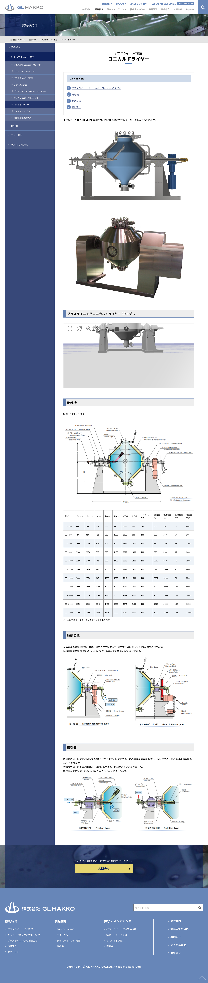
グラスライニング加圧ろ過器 (26, 98)
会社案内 (106, 3)
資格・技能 (13, 951)
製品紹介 (15, 47)
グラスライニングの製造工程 (23, 940)
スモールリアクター (22, 111)
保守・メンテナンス (117, 921)
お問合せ (114, 868)
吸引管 (76, 107)
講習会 (109, 946)
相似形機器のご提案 (22, 118)
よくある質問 (178, 945)
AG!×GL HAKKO (19, 144)
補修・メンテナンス (116, 935)
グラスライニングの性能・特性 (24, 935)
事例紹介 (175, 937)
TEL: (172, 3)
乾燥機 (75, 94)
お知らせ (120, 3)
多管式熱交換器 (20, 84)
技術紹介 (86, 9)
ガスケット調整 (114, 940)
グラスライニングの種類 (20, 929)
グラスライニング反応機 (24, 71)
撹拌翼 (14, 126)
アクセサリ (16, 135)
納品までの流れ (179, 929)
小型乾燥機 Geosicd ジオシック (27, 64)
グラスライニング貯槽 (23, 78)
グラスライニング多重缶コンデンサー (30, 91)
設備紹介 (12, 946)
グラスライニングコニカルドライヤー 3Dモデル (96, 88)
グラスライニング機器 (22, 56)
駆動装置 (76, 101)
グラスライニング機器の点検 (121, 929)
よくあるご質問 (137, 3)
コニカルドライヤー (22, 104)
